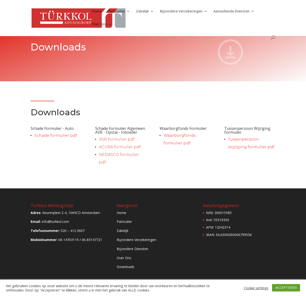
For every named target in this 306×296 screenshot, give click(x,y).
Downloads (125, 266)
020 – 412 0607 (73, 230)
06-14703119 (68, 239)
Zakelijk (142, 11)
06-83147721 (92, 239)
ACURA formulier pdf (120, 147)
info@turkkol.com (55, 221)
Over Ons (99, 24)
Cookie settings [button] (256, 288)
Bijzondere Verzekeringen (181, 11)
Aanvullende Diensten (231, 11)
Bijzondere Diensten (132, 249)
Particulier (116, 11)
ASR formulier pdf (117, 139)
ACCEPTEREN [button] (286, 287)
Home (97, 11)
